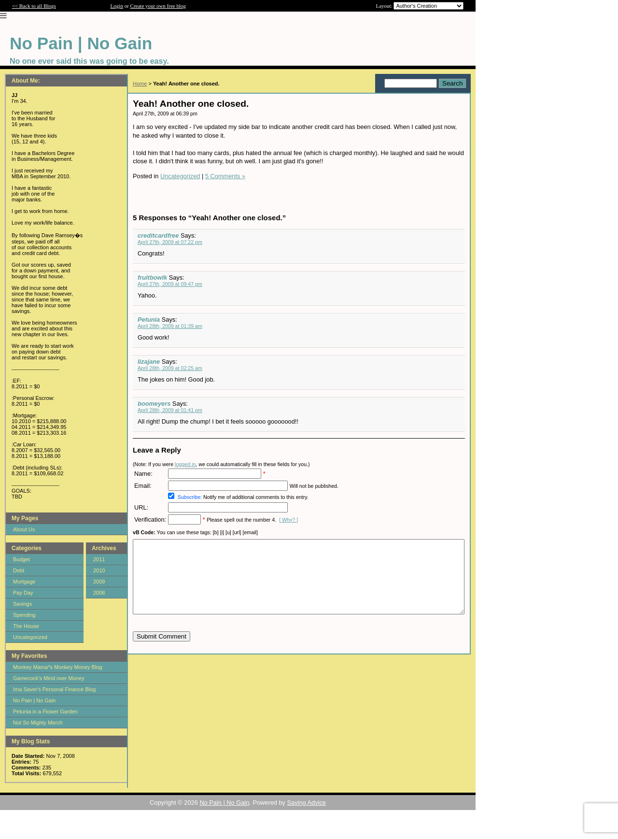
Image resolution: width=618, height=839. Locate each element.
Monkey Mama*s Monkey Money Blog (57, 667)
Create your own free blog (158, 6)
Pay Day (23, 593)
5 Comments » (225, 176)
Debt (18, 570)
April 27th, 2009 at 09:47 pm (170, 284)
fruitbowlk (152, 277)
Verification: (150, 519)
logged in (185, 464)
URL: (141, 507)
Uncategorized (30, 637)
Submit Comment (161, 650)
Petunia (149, 319)
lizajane (149, 361)
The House (26, 626)
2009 (99, 581)
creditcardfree (158, 235)
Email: (143, 485)
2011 (99, 559)
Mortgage (24, 581)
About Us (24, 529)
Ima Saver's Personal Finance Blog (54, 689)
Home (140, 83)
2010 (99, 570)
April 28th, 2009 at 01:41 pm (170, 410)
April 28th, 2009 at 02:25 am (170, 368)
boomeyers (154, 403)
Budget (21, 559)
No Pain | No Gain (34, 700)
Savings (22, 604)
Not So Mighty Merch (38, 722)
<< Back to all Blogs (34, 6)
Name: (143, 473)
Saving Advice (306, 802)
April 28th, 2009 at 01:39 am (170, 326)
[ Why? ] (288, 520)
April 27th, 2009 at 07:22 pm (170, 242)
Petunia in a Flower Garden (45, 711)
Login (117, 6)
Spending (24, 615)
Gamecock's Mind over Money (48, 678)
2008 (99, 593)
